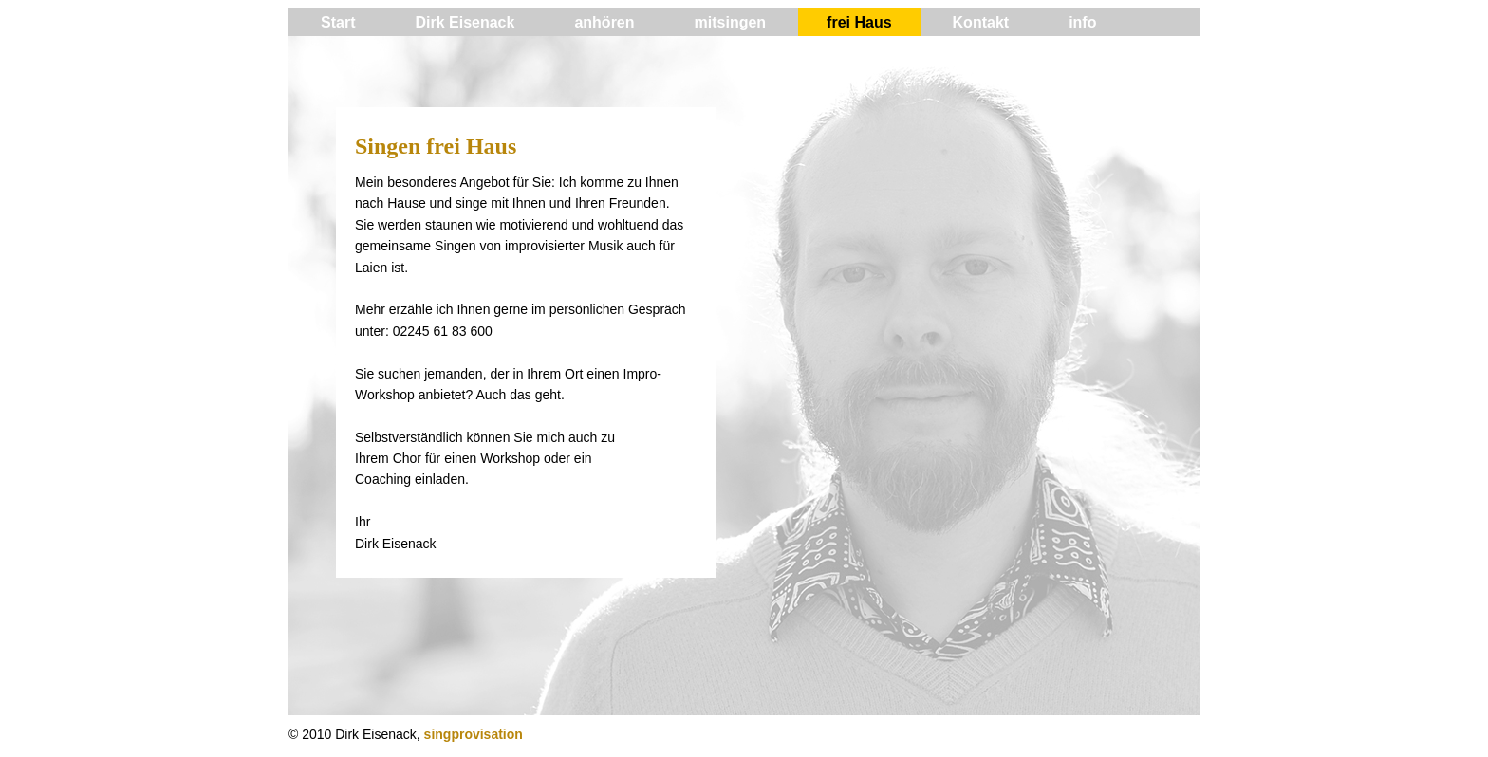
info (1082, 22)
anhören (604, 22)
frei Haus (859, 22)
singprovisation (473, 734)
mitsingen (731, 22)
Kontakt (981, 22)
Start (338, 22)
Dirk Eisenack (464, 22)
